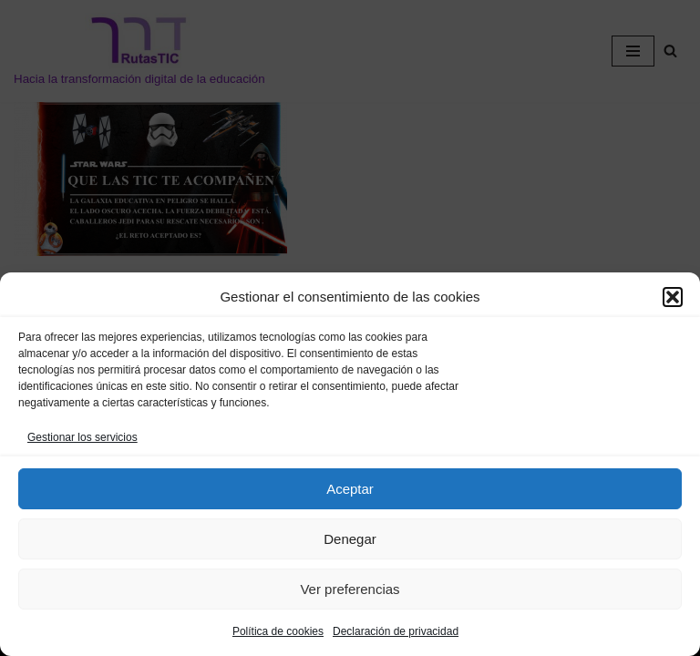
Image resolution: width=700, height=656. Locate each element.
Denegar (350, 539)
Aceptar (350, 489)
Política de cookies (278, 631)
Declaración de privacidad (395, 631)
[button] (673, 297)
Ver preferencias (349, 589)
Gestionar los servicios (82, 437)
